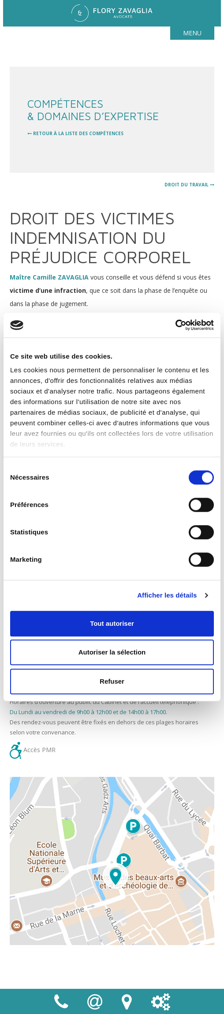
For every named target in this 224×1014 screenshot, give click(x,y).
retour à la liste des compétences (75, 133)
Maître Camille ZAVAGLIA (49, 277)
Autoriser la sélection (112, 652)
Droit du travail (189, 185)
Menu (192, 33)
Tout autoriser (112, 623)
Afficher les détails (167, 595)
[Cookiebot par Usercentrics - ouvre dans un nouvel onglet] (175, 325)
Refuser (112, 681)
